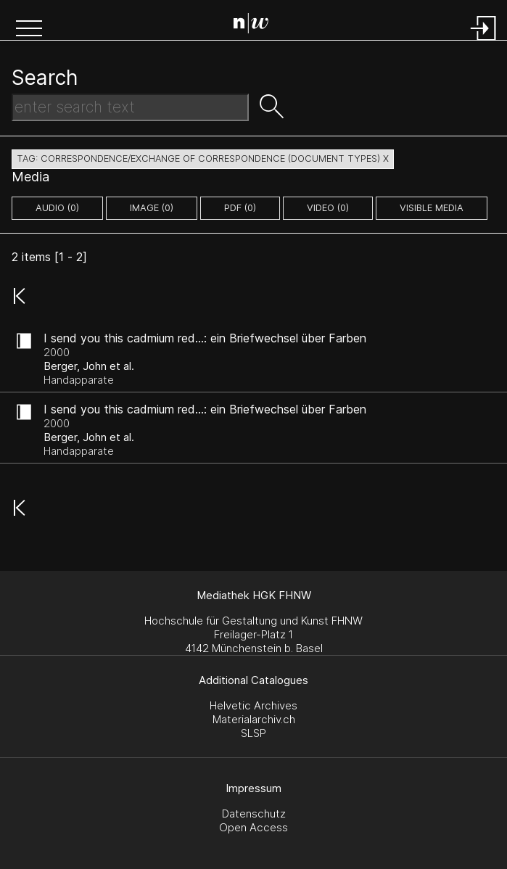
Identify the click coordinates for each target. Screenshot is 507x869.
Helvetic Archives (253, 705)
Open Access (253, 827)
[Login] (483, 42)
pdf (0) (240, 207)
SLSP (253, 733)
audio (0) (57, 207)
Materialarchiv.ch (254, 719)
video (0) (328, 207)
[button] (29, 29)
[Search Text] (130, 107)
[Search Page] (256, 25)
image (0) (151, 207)
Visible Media (431, 207)
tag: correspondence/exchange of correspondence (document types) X (203, 158)
